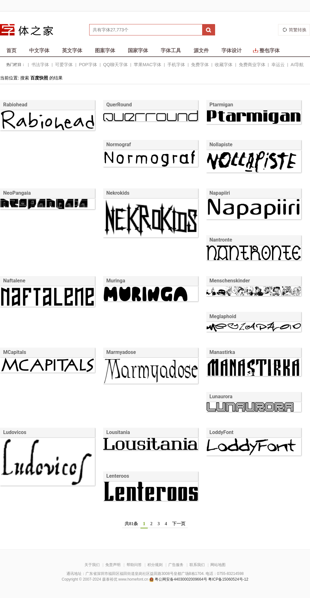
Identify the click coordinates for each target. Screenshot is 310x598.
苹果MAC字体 (147, 64)
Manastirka (222, 352)
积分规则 (155, 565)
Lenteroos (117, 476)
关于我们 (92, 565)
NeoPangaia (17, 193)
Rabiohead (15, 105)
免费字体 (200, 64)
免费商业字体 (252, 64)
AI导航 (297, 64)
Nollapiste (220, 145)
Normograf (118, 145)
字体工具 (171, 50)
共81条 (131, 523)
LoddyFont (221, 432)
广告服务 (175, 565)
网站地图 (218, 565)
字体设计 (231, 50)
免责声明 (113, 565)
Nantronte (220, 240)
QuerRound (119, 105)
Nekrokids (117, 193)
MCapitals (14, 352)
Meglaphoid (222, 316)
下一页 (178, 523)
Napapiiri (219, 193)
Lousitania (118, 432)
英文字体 (72, 50)
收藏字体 (223, 64)
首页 (11, 50)
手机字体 (176, 64)
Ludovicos (14, 432)
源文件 (201, 50)
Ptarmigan (221, 105)
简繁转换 (298, 29)
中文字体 (39, 50)
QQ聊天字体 (115, 64)
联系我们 (197, 565)
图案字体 (105, 50)
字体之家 (30, 29)
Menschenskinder (229, 281)
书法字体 (40, 64)
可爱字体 (64, 64)
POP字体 (88, 64)
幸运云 (278, 64)
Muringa (115, 281)
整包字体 (266, 50)
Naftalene (14, 281)
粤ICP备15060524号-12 (228, 579)
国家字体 (138, 50)
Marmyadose (121, 352)
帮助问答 (134, 565)
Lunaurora (220, 396)
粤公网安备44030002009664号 (181, 579)
